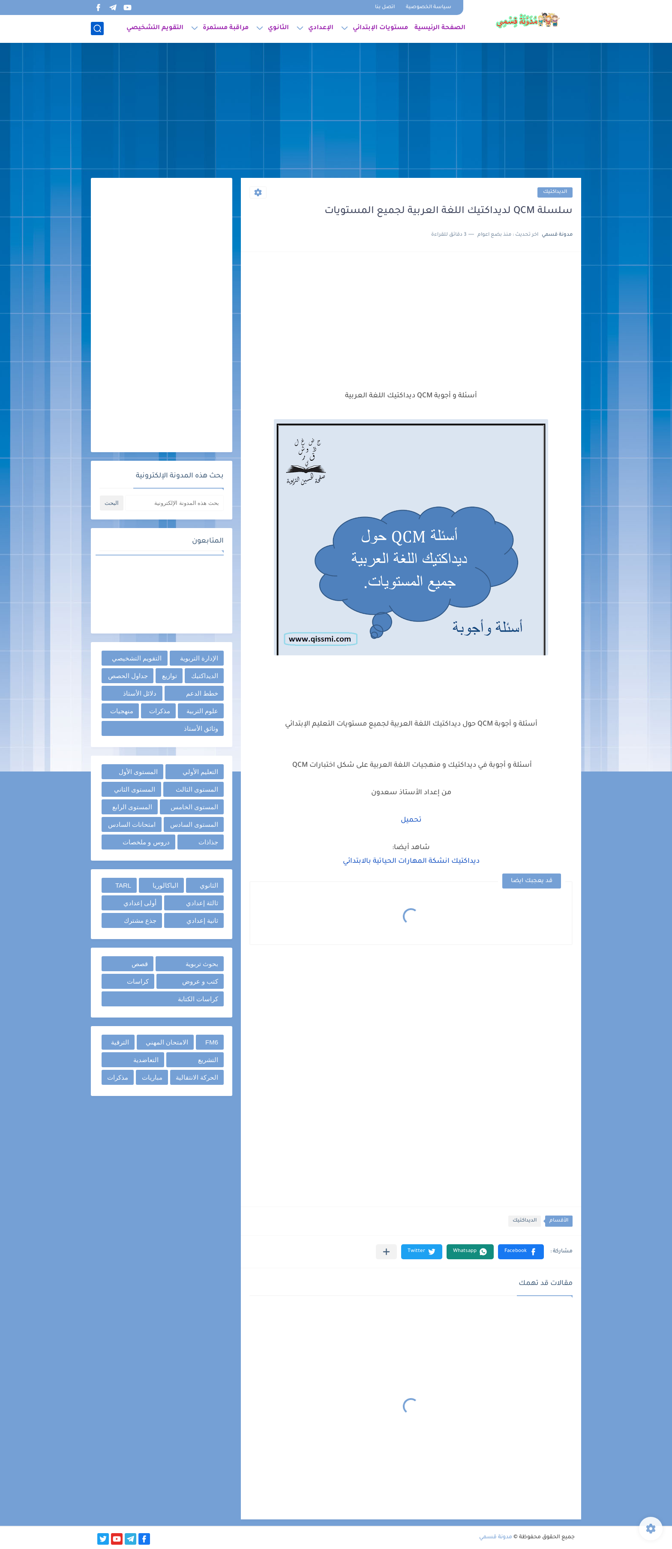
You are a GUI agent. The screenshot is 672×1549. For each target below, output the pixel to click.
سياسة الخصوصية (428, 7)
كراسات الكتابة (198, 999)
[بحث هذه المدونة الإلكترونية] (174, 503)
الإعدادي (320, 28)
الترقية (120, 1042)
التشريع (208, 1059)
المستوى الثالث (197, 789)
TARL (123, 885)
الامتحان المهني (167, 1042)
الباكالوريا (165, 885)
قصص (140, 963)
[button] (521, 1251)
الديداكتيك (555, 192)
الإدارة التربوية (199, 658)
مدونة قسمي (495, 1537)
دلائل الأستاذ (139, 693)
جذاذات (208, 842)
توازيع (169, 675)
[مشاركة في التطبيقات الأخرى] (386, 1251)
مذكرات (159, 710)
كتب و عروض (200, 981)
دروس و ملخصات (146, 842)
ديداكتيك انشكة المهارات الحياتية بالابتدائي (411, 861)
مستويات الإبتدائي (380, 28)
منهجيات (121, 710)
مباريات (152, 1077)
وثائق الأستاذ (201, 728)
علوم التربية (202, 710)
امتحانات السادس (132, 824)
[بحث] (97, 28)
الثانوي (278, 28)
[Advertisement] (336, 111)
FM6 (211, 1042)
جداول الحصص (128, 675)
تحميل (411, 820)
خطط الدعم (202, 693)
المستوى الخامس (194, 807)
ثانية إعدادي (202, 920)
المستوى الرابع (132, 807)
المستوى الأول (138, 771)
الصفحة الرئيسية (439, 28)
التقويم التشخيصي (154, 28)
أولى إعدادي (139, 903)
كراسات (138, 981)
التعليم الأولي (200, 771)
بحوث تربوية (202, 963)
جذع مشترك (140, 920)
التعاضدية (146, 1059)
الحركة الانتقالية (197, 1077)
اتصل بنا (385, 7)
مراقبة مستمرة (226, 28)
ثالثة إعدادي (202, 903)
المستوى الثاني (134, 789)
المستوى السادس (194, 824)
